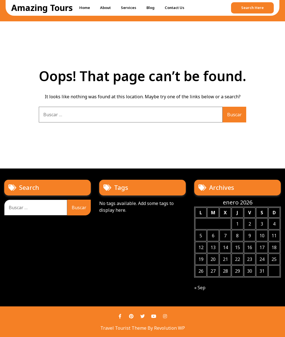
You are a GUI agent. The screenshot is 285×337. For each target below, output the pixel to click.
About (105, 7)
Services (128, 7)
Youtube (154, 316)
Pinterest (131, 316)
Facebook (120, 316)
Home (84, 7)
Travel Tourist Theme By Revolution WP (142, 328)
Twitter (142, 316)
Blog (150, 7)
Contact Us (174, 7)
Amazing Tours (42, 7)
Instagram (165, 316)
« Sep (199, 287)
